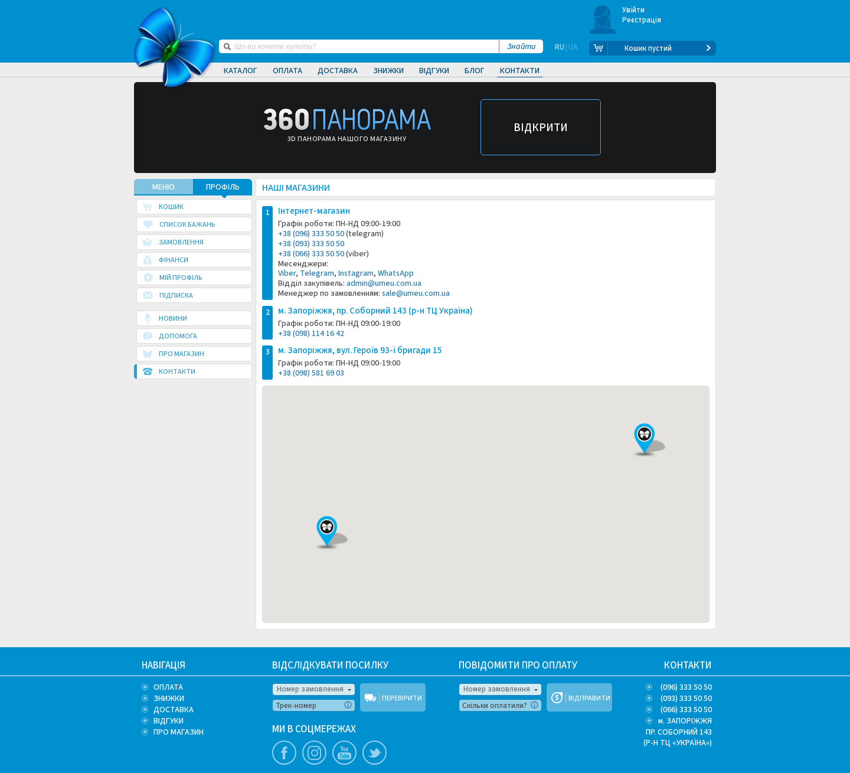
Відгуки (434, 71)
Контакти (520, 71)
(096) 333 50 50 (686, 687)
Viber (287, 276)
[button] (327, 535)
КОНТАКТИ (688, 665)
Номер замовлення (310, 689)
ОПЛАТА (168, 687)
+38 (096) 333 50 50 (311, 236)
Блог (475, 71)
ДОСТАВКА (173, 709)
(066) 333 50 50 (686, 709)
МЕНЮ (163, 189)
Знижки (388, 71)
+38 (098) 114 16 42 (311, 335)
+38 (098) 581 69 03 (311, 375)
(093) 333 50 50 (686, 698)
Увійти (633, 10)
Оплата (287, 71)
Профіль (223, 189)
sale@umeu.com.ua (416, 296)
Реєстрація (642, 20)
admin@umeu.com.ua (383, 286)
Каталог (240, 71)
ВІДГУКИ (168, 721)
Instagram (356, 276)
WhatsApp (396, 276)
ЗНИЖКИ (168, 698)
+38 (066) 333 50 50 (311, 256)
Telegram (317, 276)
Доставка (338, 71)
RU (559, 48)
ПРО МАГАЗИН (178, 732)
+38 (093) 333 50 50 (311, 246)
